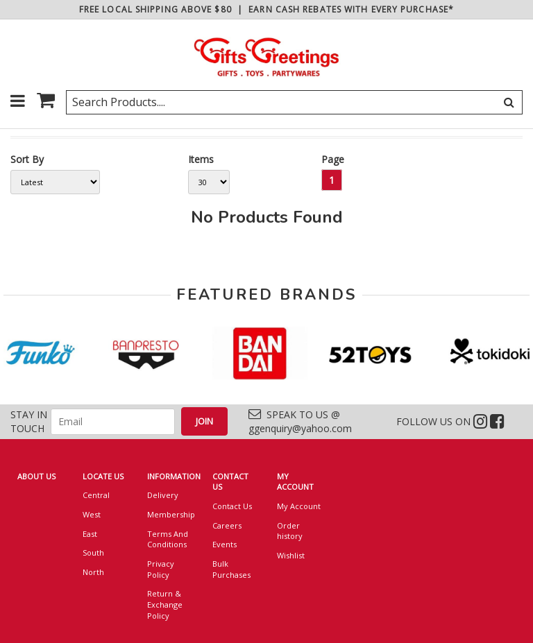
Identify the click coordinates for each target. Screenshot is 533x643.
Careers (227, 525)
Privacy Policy (160, 569)
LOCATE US (103, 476)
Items (201, 159)
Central (96, 495)
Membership (169, 514)
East (90, 534)
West (92, 514)
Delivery (162, 495)
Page (332, 159)
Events (224, 544)
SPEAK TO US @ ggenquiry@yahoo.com (300, 421)
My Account (299, 506)
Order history (290, 531)
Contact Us (232, 506)
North (93, 572)
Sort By (27, 159)
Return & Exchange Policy (165, 604)
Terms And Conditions (167, 539)
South (93, 552)
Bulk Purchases (231, 569)
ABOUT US (36, 476)
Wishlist (291, 555)
